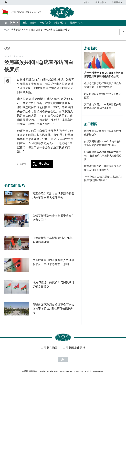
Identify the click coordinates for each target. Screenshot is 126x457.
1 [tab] (107, 122)
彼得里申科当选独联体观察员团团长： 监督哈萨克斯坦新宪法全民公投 (103, 156)
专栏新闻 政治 (14, 185)
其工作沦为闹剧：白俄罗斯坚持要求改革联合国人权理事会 (102, 106)
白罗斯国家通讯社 (74, 347)
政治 (33, 22)
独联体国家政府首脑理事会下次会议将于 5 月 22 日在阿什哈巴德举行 (53, 308)
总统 (24, 22)
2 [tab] (114, 122)
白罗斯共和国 (49, 347)
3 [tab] (120, 122)
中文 (12, 23)
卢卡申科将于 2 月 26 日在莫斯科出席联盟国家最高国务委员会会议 (103, 74)
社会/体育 (45, 22)
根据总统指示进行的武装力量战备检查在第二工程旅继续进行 (102, 85)
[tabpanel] (103, 157)
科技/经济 (60, 22)
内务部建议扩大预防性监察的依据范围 (102, 95)
